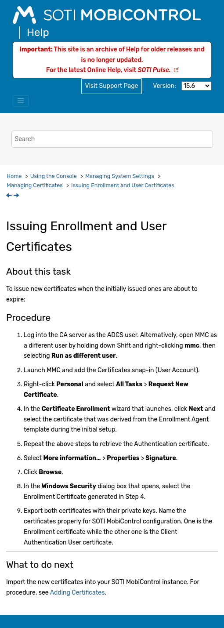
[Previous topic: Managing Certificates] (10, 196)
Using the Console (53, 176)
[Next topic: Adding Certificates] (17, 196)
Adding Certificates (77, 592)
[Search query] (112, 139)
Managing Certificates (35, 185)
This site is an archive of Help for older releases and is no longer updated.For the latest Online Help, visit (111, 60)
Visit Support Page (111, 86)
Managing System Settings (119, 176)
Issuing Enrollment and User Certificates (122, 185)
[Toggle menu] (21, 101)
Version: (164, 86)
